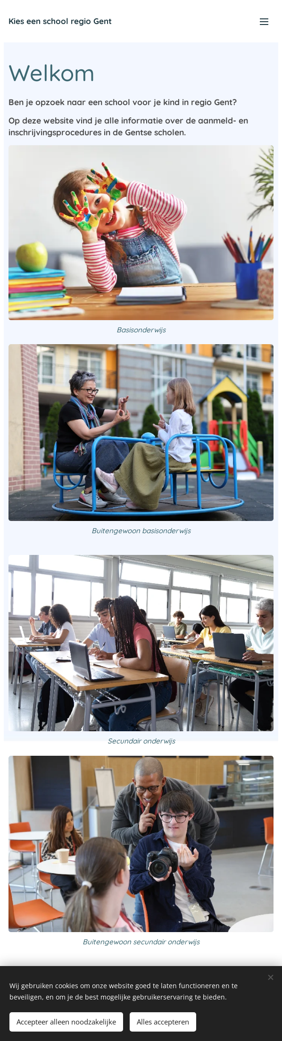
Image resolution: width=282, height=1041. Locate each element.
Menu (264, 21)
